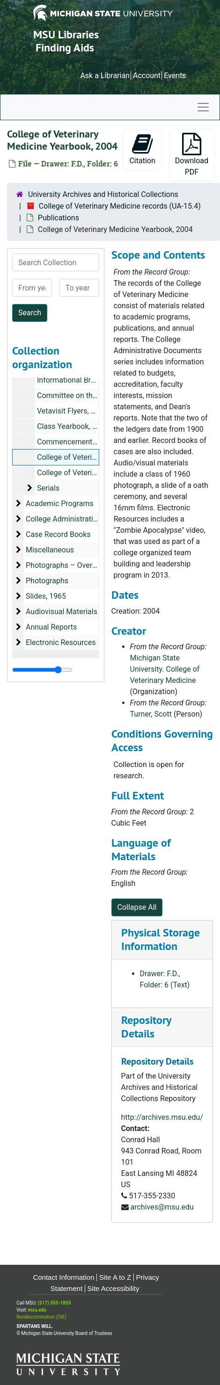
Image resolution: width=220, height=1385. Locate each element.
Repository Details (146, 1027)
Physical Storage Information (160, 939)
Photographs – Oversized (68, 565)
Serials (48, 488)
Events (175, 75)
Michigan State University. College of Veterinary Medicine (165, 669)
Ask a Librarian (105, 75)
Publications (58, 217)
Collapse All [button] (137, 907)
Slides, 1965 (46, 596)
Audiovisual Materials (61, 611)
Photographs (47, 580)
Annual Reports (51, 627)
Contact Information (63, 1277)
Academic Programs (60, 503)
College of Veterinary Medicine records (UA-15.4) (120, 206)
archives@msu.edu (161, 1207)
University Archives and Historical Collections (103, 194)
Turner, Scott (151, 714)
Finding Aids (65, 47)
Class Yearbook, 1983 (73, 426)
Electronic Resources (60, 642)
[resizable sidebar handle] (42, 670)
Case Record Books (58, 534)
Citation (142, 149)
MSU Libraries (66, 34)
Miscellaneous (50, 549)
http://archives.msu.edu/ (162, 1117)
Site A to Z (115, 1277)
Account (147, 75)
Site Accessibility (113, 1288)
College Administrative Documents (83, 519)
